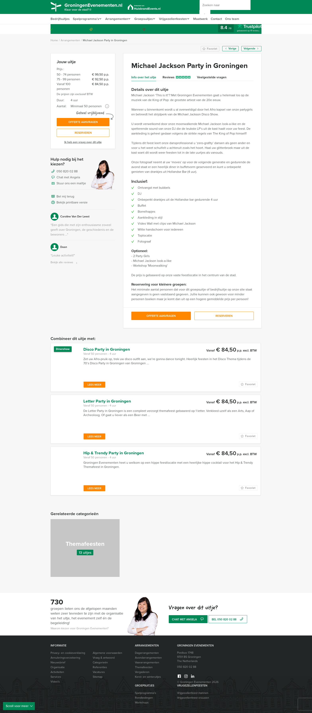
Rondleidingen (144, 698)
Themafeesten (144, 667)
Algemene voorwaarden (107, 653)
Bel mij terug (62, 197)
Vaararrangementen (147, 662)
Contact (221, 19)
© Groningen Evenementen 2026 (197, 682)
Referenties (100, 667)
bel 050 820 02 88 (228, 619)
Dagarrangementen (147, 653)
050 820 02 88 (245, 29)
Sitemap (97, 677)
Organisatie (58, 667)
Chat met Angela (65, 178)
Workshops (142, 702)
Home (54, 40)
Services (56, 677)
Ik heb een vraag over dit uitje (83, 143)
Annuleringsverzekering (65, 658)
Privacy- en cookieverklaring (68, 653)
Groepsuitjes (145, 19)
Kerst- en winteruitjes (148, 677)
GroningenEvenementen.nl (97, 7)
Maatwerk (205, 19)
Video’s (55, 682)
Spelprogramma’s (85, 19)
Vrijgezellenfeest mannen (192, 693)
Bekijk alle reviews (64, 263)
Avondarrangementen (148, 658)
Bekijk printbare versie (69, 203)
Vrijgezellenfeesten (176, 19)
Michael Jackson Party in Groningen (105, 40)
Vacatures (99, 672)
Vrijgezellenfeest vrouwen (193, 698)
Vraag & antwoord (104, 658)
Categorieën (100, 662)
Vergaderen (142, 672)
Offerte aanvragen (83, 122)
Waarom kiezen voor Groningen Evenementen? (79, 628)
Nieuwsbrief (58, 662)
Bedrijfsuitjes (60, 19)
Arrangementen (117, 19)
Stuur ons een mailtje (68, 184)
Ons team (237, 19)
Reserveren (83, 134)
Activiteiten (57, 672)
